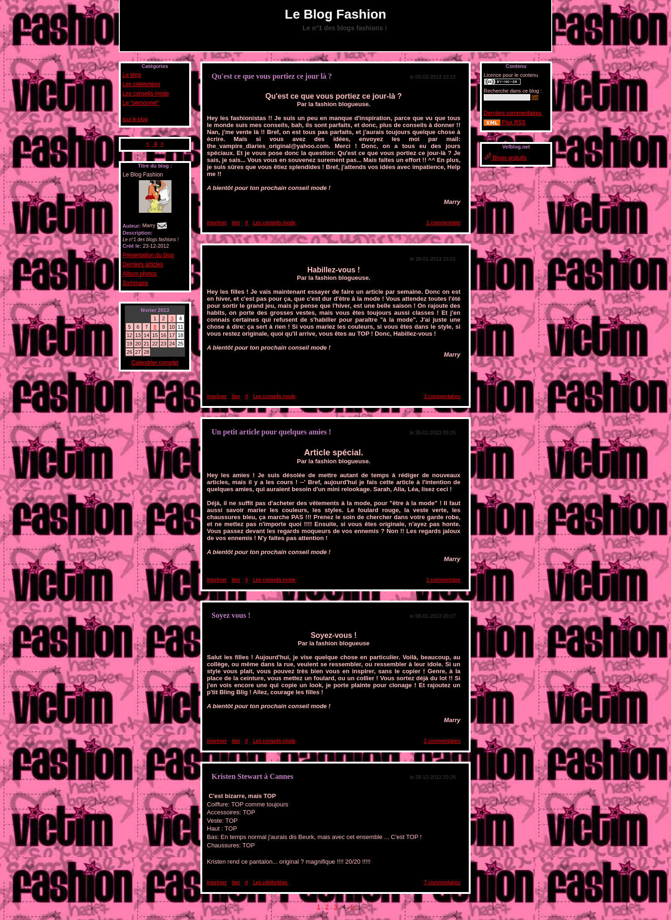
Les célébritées (141, 84)
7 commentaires (442, 882)
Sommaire (135, 283)
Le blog (132, 75)
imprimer (217, 222)
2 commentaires (442, 741)
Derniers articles (143, 264)
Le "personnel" (141, 103)
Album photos (140, 274)
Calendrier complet (154, 362)
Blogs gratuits (505, 158)
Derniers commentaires (512, 113)
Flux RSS (505, 122)
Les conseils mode (146, 93)
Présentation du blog (148, 255)
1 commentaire (443, 222)
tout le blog (135, 119)
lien (236, 222)
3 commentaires (442, 396)
